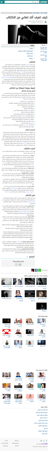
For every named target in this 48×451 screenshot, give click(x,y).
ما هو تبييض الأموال (42, 426)
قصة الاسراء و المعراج (42, 410)
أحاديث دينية (44, 434)
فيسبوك (36, 270)
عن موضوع (17, 440)
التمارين (18, 242)
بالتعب (29, 110)
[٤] (23, 153)
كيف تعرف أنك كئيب (43, 55)
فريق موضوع (5, 446)
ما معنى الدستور (43, 418)
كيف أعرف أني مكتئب (43, 52)
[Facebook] (46, 441)
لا (16, 265)
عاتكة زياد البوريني (31, 21)
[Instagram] (41, 441)
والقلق (25, 101)
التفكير (32, 123)
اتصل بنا (6, 440)
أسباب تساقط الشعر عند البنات (40, 423)
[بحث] (37, 2)
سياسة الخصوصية (15, 443)
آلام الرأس (26, 125)
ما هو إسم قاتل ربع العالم (41, 412)
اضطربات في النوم (30, 192)
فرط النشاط (7, 192)
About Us (17, 446)
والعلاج (29, 202)
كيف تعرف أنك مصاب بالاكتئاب (43, 48)
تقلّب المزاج (21, 72)
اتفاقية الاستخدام (4, 443)
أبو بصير (45, 428)
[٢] (23, 98)
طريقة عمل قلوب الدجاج (42, 415)
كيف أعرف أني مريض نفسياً (43, 59)
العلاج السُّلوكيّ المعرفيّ (24, 211)
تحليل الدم (25, 143)
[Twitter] (44, 441)
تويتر (32, 270)
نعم (20, 265)
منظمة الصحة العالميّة (6, 77)
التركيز (23, 116)
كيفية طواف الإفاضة (42, 431)
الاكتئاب (27, 65)
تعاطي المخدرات (13, 188)
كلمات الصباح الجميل (43, 420)
